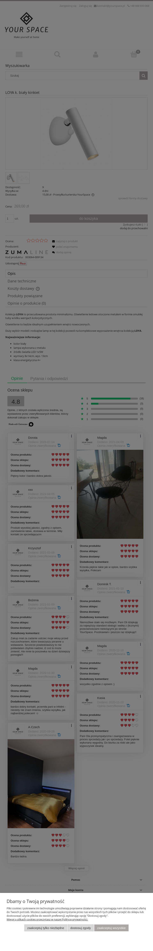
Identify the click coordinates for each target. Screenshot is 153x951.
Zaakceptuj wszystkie (111, 928)
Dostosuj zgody (80, 928)
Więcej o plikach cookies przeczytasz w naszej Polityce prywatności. (47, 919)
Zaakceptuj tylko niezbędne (45, 928)
